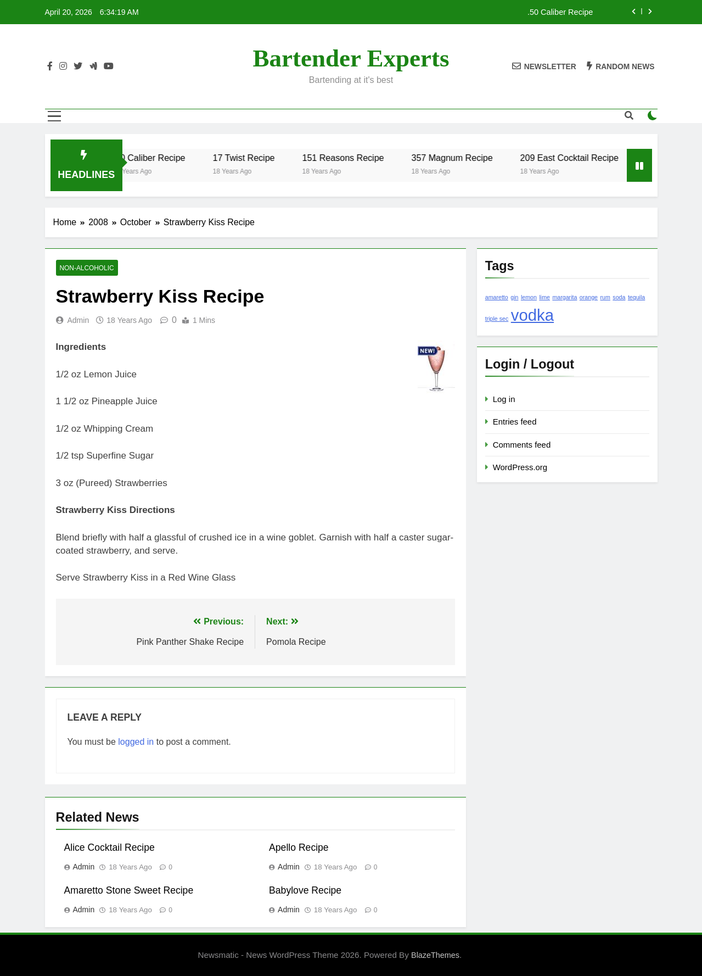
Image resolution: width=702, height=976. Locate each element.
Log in (504, 399)
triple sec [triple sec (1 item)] (497, 318)
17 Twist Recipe (258, 158)
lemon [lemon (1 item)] (529, 297)
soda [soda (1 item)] (619, 297)
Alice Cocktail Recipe (109, 847)
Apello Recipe (299, 847)
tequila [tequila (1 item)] (636, 297)
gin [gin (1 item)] (514, 297)
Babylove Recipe (305, 890)
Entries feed (515, 421)
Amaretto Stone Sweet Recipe (129, 890)
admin (78, 320)
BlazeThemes (435, 955)
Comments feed (522, 444)
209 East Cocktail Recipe (583, 158)
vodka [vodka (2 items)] (532, 315)
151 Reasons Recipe (357, 158)
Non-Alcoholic (87, 268)
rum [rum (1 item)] (605, 297)
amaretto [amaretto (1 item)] (496, 297)
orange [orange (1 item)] (589, 297)
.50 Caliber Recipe (560, 12)
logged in (136, 741)
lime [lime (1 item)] (544, 297)
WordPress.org (520, 467)
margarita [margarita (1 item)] (564, 297)
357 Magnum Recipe (466, 158)
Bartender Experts (351, 58)
